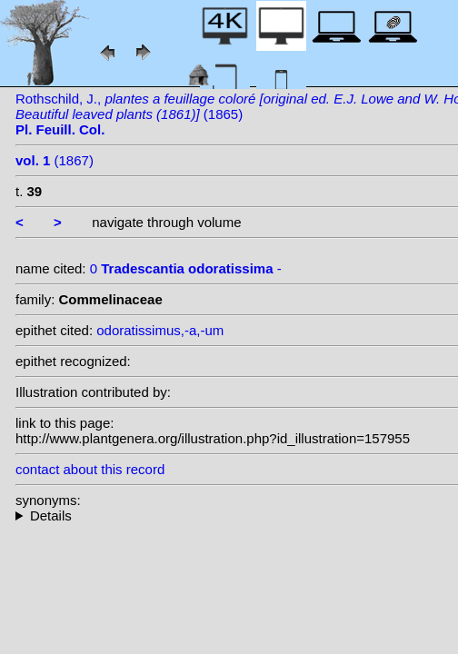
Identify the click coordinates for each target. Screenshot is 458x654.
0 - (186, 268)
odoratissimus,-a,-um (160, 330)
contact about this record (89, 469)
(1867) (54, 160)
